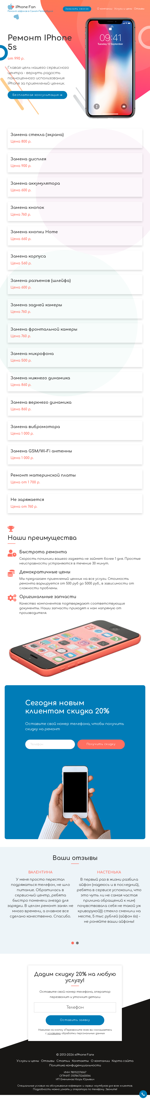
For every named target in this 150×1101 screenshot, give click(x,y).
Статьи (63, 1067)
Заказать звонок (77, 9)
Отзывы (139, 8)
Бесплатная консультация (37, 95)
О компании (104, 8)
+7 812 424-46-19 (143, 1094)
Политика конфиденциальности (75, 1071)
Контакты (80, 1067)
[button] (72, 949)
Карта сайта (122, 1067)
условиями (54, 1039)
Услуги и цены (123, 8)
